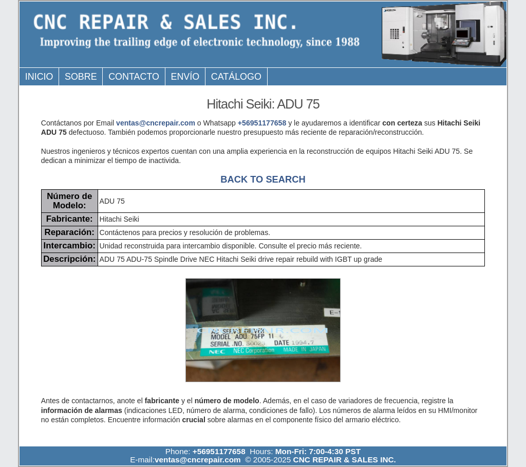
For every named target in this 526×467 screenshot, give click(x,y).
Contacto (133, 76)
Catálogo (236, 76)
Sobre (81, 76)
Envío (185, 76)
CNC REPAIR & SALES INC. (343, 459)
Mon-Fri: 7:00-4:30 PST (318, 451)
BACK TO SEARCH (262, 179)
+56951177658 (262, 123)
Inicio (39, 76)
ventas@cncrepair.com (155, 123)
